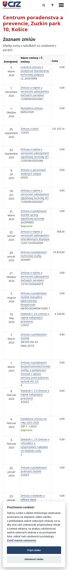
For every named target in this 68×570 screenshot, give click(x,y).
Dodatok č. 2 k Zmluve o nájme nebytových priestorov (35, 394)
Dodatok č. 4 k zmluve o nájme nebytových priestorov (35, 317)
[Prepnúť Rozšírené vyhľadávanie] (52, 5)
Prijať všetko (34, 550)
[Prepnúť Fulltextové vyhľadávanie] (44, 5)
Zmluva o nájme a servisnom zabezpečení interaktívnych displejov (35, 235)
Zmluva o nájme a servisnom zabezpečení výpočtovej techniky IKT (35, 153)
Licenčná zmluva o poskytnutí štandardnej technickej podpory (35, 70)
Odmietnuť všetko (33, 559)
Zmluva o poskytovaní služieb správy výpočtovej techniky (34, 214)
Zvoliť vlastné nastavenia (21, 540)
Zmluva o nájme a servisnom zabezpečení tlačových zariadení (35, 91)
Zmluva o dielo (29, 128)
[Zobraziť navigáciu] (61, 5)
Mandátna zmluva (32, 108)
